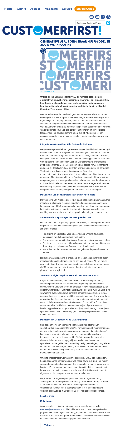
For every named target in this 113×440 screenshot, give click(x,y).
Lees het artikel (47, 396)
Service (67, 8)
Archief (35, 8)
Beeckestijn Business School (53, 409)
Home (8, 8)
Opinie (21, 8)
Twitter (47, 425)
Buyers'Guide (85, 8)
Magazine (51, 8)
